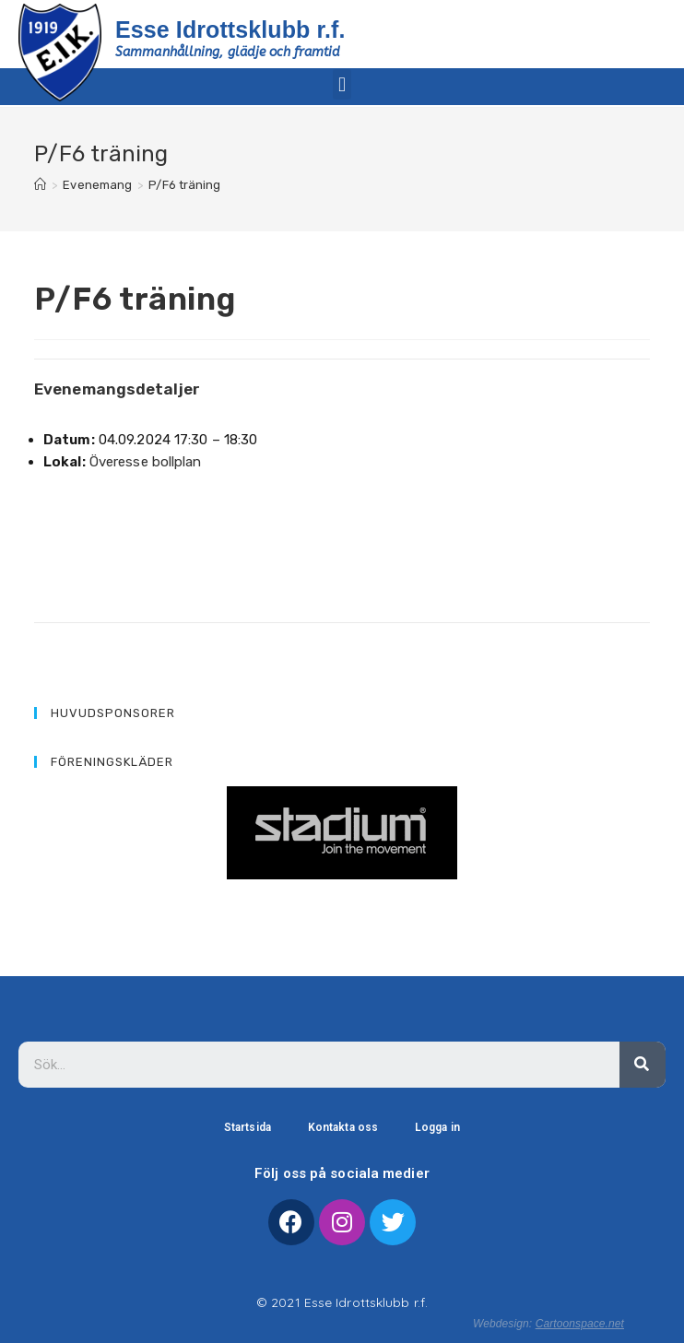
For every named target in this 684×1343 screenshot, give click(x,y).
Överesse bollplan (145, 462)
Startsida (247, 1127)
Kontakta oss (343, 1127)
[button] (341, 84)
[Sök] (642, 1065)
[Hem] (40, 185)
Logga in (437, 1127)
